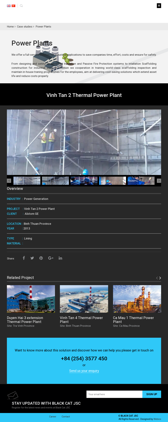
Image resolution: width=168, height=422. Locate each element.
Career (52, 420)
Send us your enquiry (84, 371)
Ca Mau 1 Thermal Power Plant (133, 320)
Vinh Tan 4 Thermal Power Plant (81, 320)
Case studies (24, 26)
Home (10, 26)
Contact (66, 420)
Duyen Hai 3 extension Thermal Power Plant (25, 320)
